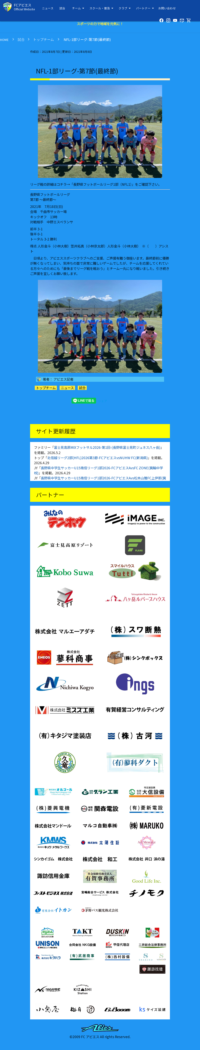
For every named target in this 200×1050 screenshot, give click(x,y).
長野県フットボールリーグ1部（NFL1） (102, 184)
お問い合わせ (167, 8)
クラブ (125, 8)
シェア (102, 401)
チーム (79, 8)
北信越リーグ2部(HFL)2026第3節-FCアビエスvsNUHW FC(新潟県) (97, 457)
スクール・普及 (102, 8)
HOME (4, 40)
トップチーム (43, 39)
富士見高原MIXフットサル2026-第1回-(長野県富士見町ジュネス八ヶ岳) (107, 447)
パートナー (145, 8)
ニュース (48, 8)
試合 (62, 8)
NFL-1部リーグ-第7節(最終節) (87, 39)
